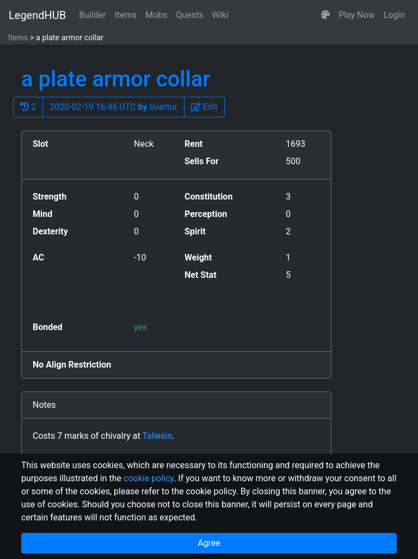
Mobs (156, 15)
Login (394, 15)
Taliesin (157, 436)
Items (126, 15)
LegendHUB (37, 15)
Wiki (220, 15)
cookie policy (149, 478)
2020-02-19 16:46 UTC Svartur (113, 107)
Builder (92, 15)
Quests (189, 15)
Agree (209, 543)
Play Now (357, 15)
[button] (325, 15)
